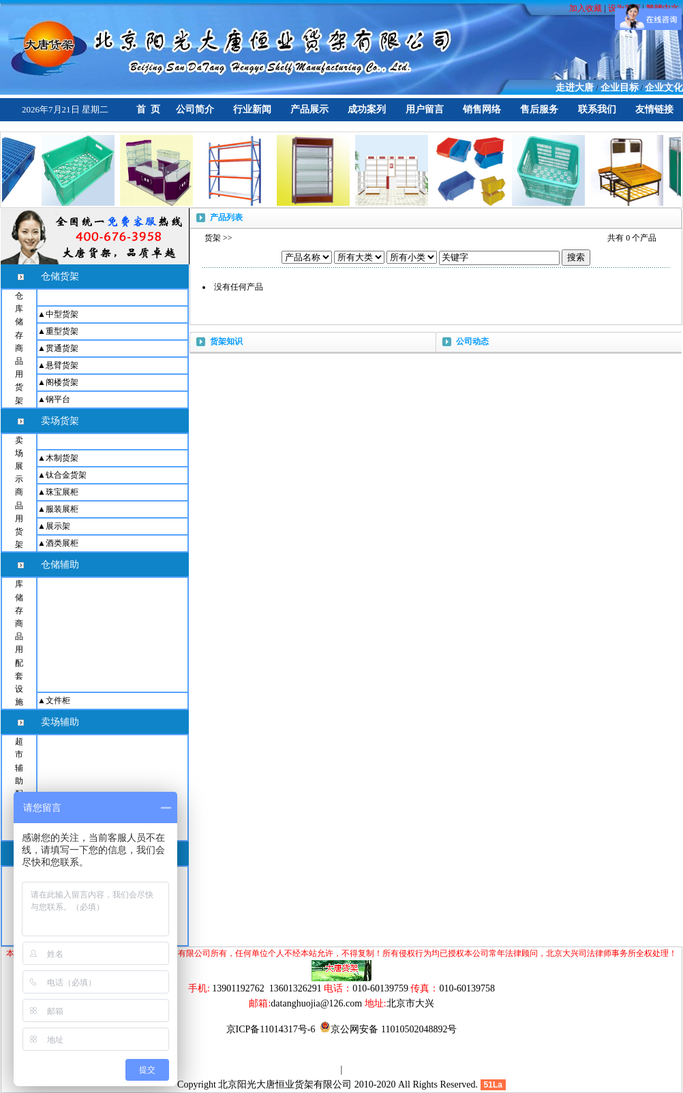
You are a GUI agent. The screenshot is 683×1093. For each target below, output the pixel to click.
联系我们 (597, 109)
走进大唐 (575, 87)
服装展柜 (62, 509)
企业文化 (664, 87)
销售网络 (482, 109)
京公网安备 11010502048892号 (388, 1029)
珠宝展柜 (62, 492)
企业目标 (620, 87)
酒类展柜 (62, 543)
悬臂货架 (62, 365)
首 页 (148, 109)
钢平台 (58, 399)
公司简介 (195, 109)
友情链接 (654, 109)
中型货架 (62, 314)
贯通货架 (62, 348)
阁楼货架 (62, 382)
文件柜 (58, 700)
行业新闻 (252, 109)
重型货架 (62, 331)
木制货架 (62, 458)
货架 (212, 238)
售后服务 (539, 109)
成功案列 (367, 109)
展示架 (58, 526)
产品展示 (309, 109)
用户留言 (425, 109)
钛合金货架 (66, 475)
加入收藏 (586, 8)
